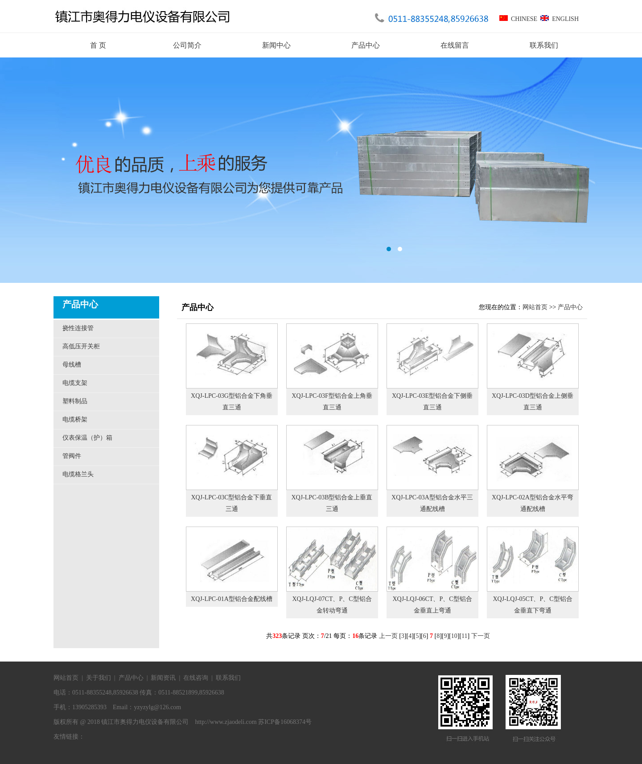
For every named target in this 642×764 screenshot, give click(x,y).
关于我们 (98, 677)
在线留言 (454, 45)
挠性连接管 (78, 328)
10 (454, 636)
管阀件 (71, 456)
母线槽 (71, 364)
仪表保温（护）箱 (87, 437)
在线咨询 (195, 677)
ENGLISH (558, 19)
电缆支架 (74, 383)
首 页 (98, 45)
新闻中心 (276, 45)
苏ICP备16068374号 (285, 722)
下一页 (480, 636)
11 (464, 636)
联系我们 (544, 45)
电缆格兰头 (78, 474)
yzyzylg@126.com (157, 707)
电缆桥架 (74, 419)
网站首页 (535, 307)
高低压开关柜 (81, 346)
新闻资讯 (163, 677)
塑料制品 (74, 401)
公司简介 (187, 45)
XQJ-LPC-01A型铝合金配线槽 (231, 599)
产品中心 (365, 45)
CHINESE (518, 19)
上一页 (388, 636)
